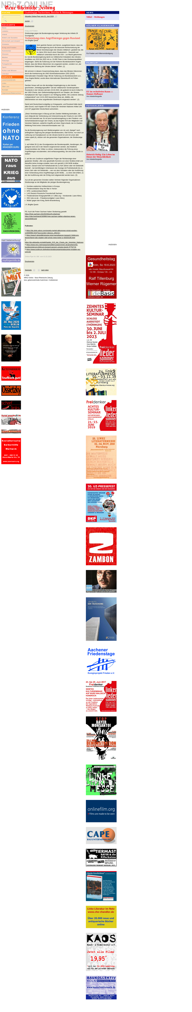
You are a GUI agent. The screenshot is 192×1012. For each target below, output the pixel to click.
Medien (5, 57)
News (4, 28)
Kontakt (5, 90)
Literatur (5, 74)
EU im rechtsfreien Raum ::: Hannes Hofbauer (99, 92)
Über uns (5, 86)
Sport (4, 67)
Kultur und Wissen (9, 70)
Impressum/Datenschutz (11, 93)
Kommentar (6, 51)
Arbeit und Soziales (10, 37)
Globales (5, 44)
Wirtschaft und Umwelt (11, 41)
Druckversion (29, 26)
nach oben (45, 270)
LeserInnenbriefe (8, 80)
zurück (27, 21)
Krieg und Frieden (9, 47)
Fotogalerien (7, 64)
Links (4, 83)
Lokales (5, 31)
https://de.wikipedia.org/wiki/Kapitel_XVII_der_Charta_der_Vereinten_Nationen (54, 242)
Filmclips (5, 60)
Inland (4, 34)
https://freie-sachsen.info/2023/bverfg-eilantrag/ (42, 214)
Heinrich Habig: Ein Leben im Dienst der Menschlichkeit (100, 155)
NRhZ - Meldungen (95, 17)
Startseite (28, 270)
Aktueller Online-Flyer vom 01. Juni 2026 (39, 16)
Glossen (5, 54)
